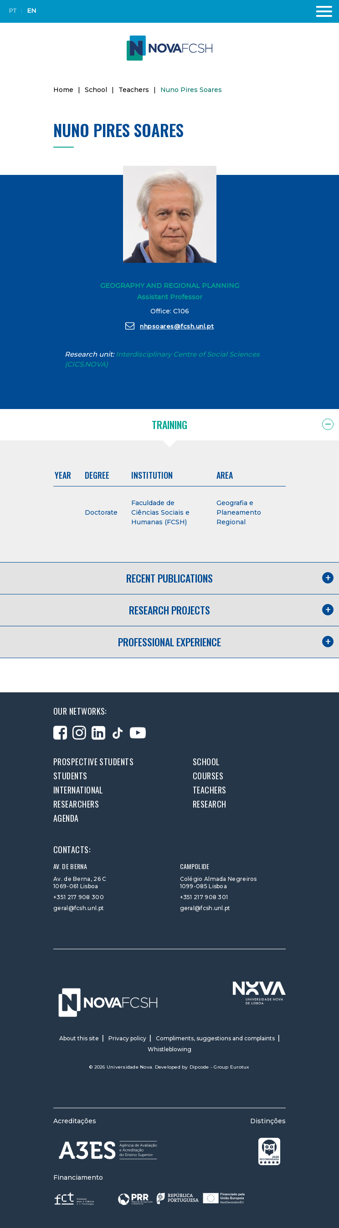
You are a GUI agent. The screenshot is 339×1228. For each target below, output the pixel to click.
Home (63, 90)
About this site (79, 1038)
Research (209, 804)
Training (169, 424)
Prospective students (93, 762)
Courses (208, 776)
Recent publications (169, 578)
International (78, 790)
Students (70, 776)
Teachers (133, 90)
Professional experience (169, 641)
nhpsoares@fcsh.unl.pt (169, 325)
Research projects (169, 610)
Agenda (66, 818)
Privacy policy (127, 1038)
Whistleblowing (169, 1049)
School (96, 90)
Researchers (76, 804)
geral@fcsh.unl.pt (78, 908)
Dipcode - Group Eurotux (220, 1067)
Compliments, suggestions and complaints (215, 1038)
